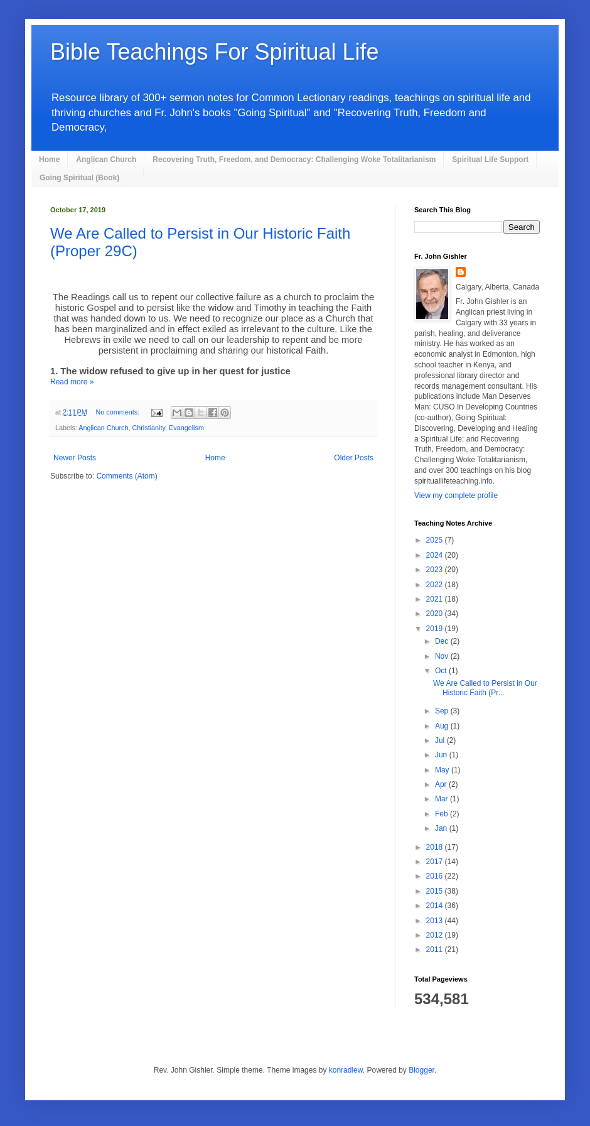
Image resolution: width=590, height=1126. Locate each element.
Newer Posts (74, 457)
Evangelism (186, 427)
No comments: (119, 412)
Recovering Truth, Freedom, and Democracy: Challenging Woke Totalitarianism (294, 159)
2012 (435, 935)
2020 (435, 613)
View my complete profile (456, 495)
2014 (435, 905)
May (443, 770)
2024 (435, 555)
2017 (435, 861)
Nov (443, 656)
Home (49, 159)
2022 (435, 584)
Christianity (148, 427)
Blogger (421, 1070)
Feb (442, 813)
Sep (443, 710)
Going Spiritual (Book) (79, 177)
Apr (442, 784)
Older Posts (353, 457)
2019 (435, 628)
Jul (441, 740)
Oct (442, 670)
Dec (443, 641)
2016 (435, 876)
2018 (435, 847)
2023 (435, 569)
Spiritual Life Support (490, 159)
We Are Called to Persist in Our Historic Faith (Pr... (485, 687)
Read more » (72, 381)
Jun (442, 754)
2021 (435, 599)
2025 (435, 540)
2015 (435, 891)
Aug (443, 726)
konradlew (346, 1070)
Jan (442, 828)
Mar (442, 798)
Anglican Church (106, 159)
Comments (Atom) (126, 476)
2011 (435, 949)
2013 (435, 920)
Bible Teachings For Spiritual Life (214, 52)
